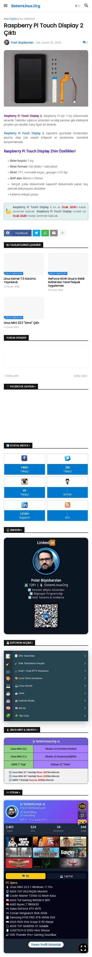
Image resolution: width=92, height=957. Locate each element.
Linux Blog (29, 818)
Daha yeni (12, 376)
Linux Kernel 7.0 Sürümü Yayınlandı (20, 280)
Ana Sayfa (10, 18)
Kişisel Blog (30, 815)
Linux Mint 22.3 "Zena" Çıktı (21, 323)
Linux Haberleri (25, 18)
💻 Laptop (66, 879)
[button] (5, 6)
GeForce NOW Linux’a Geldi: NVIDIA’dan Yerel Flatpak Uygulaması (66, 282)
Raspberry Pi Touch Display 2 (24, 133)
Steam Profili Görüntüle (46, 947)
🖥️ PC (25, 879)
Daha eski (80, 376)
